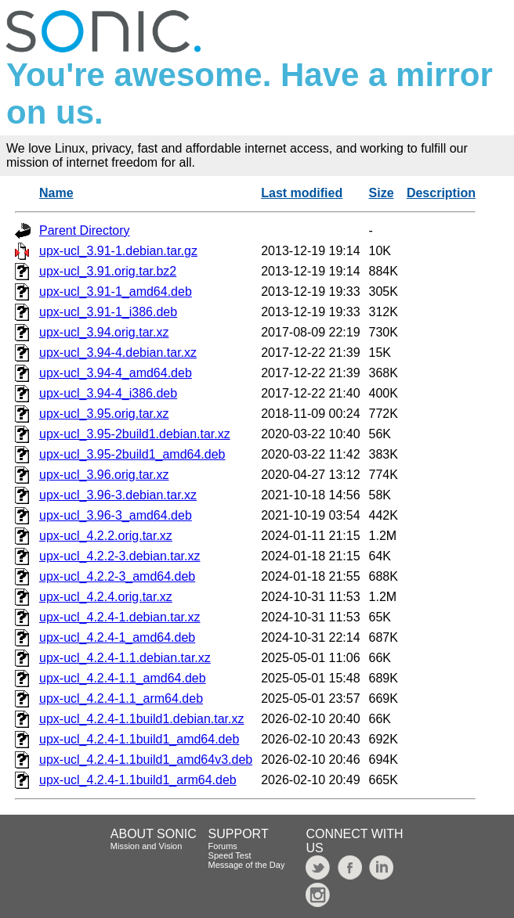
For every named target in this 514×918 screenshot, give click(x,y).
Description (441, 193)
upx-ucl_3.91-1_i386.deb (108, 312)
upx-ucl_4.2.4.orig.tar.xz (105, 596)
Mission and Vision (146, 846)
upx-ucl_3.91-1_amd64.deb (115, 291)
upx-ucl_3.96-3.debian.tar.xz (118, 495)
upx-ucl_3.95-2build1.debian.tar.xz (134, 434)
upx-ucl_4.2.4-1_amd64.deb (117, 637)
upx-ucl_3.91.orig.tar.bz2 (107, 271)
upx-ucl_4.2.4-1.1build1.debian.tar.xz (141, 718)
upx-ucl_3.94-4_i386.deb (108, 393)
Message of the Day (246, 864)
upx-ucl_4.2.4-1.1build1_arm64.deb (138, 780)
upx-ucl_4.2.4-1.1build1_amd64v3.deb (145, 759)
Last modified (301, 193)
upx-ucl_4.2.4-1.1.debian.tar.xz (125, 657)
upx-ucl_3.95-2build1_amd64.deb (132, 454)
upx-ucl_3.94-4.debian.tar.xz (118, 352)
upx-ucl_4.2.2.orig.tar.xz (105, 535)
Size (381, 193)
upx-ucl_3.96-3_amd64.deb (115, 515)
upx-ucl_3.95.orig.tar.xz (103, 413)
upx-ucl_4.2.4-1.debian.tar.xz (119, 617)
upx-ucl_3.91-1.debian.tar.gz (118, 250)
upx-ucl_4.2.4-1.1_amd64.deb (122, 678)
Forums (222, 846)
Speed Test (230, 855)
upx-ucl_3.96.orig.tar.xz (103, 474)
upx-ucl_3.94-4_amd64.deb (115, 373)
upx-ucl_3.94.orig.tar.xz (103, 332)
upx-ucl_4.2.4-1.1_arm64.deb (121, 698)
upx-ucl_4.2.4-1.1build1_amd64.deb (139, 739)
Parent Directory (84, 230)
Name (56, 193)
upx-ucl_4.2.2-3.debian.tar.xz (119, 556)
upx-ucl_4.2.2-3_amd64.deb (117, 576)
